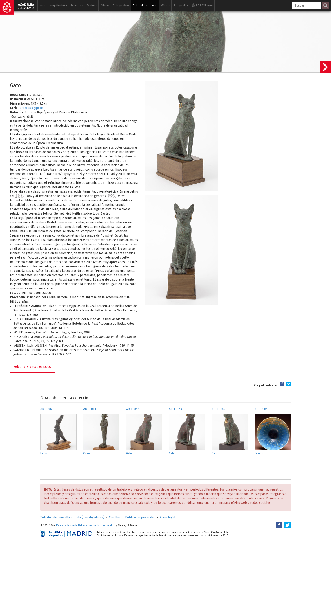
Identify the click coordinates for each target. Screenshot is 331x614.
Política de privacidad (140, 517)
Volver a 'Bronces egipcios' (32, 367)
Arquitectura (58, 5)
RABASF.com (202, 5)
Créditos (115, 517)
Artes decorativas (145, 5)
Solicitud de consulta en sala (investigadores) (72, 517)
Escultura (77, 5)
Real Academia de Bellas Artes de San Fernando (84, 525)
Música (165, 5)
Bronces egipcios (31, 108)
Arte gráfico (121, 5)
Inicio (42, 5)
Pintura (92, 5)
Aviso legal (167, 517)
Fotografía (180, 5)
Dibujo (104, 5)
